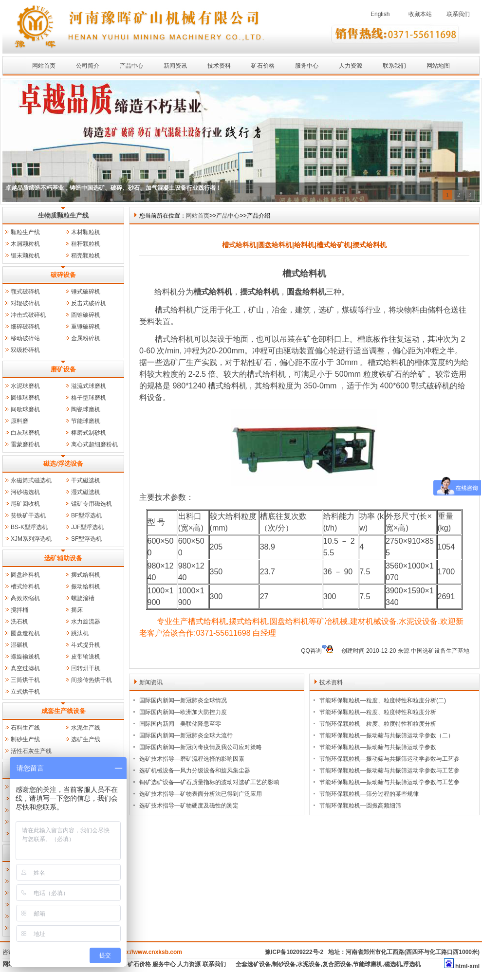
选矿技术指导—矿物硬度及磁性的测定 (189, 805)
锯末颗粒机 (25, 255)
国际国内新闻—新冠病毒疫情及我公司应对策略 (200, 747)
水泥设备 (308, 964)
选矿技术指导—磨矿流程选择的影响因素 (191, 758)
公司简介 (87, 65)
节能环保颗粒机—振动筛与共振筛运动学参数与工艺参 (389, 758)
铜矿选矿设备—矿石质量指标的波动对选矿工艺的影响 (209, 782)
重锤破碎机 (85, 326)
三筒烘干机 (25, 680)
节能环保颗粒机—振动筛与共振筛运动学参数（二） (386, 735)
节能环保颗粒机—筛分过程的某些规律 (369, 793)
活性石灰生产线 (31, 751)
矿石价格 (263, 65)
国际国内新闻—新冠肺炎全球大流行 (186, 735)
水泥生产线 (85, 727)
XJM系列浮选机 (31, 538)
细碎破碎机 (25, 326)
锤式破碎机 (85, 291)
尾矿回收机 (25, 503)
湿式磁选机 (85, 492)
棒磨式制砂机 (88, 432)
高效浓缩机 (25, 598)
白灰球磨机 (25, 432)
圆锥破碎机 (85, 315)
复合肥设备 (337, 964)
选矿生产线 (85, 739)
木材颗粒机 (85, 232)
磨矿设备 (63, 369)
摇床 (77, 609)
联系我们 (458, 14)
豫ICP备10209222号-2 (294, 952)
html (461, 966)
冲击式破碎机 (28, 315)
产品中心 (131, 65)
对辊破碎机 (25, 303)
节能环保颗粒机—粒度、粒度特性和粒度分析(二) (382, 700)
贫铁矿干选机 (28, 515)
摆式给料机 (85, 574)
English (380, 14)
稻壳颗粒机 (85, 255)
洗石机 (19, 621)
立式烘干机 (25, 691)
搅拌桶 (19, 609)
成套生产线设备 (63, 711)
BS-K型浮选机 (29, 527)
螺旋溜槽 (82, 598)
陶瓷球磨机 (85, 409)
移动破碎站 (25, 338)
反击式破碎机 (88, 303)
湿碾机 (19, 645)
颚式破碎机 (25, 291)
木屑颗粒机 (25, 243)
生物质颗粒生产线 (63, 215)
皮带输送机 (85, 656)
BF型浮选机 (86, 515)
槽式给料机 (25, 586)
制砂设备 (284, 964)
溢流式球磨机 (88, 386)
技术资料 (219, 65)
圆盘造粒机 (25, 633)
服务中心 (306, 65)
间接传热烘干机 (91, 680)
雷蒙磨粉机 (25, 444)
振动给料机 (85, 586)
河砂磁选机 (25, 492)
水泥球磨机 (25, 386)
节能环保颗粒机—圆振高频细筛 (360, 805)
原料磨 (19, 421)
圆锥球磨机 (25, 397)
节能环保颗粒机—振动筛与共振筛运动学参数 (377, 747)
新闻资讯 (175, 65)
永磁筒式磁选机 (31, 480)
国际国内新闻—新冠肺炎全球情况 (183, 700)
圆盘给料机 (25, 574)
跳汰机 (80, 633)
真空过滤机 (25, 668)
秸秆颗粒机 (85, 243)
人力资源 (350, 65)
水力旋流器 (85, 621)
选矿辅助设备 (63, 558)
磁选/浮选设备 (63, 463)
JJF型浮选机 (87, 527)
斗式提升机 (85, 645)
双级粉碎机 (25, 350)
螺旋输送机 (25, 656)
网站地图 (438, 65)
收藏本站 (420, 14)
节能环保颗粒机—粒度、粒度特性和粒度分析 (377, 712)
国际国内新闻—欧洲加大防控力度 (183, 712)
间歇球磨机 (25, 409)
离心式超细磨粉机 (94, 444)
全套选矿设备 (253, 964)
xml (474, 966)
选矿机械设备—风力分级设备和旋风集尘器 (194, 770)
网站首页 (44, 65)
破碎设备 (63, 274)
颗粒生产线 (25, 232)
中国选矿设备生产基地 (440, 650)
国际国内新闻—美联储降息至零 (180, 723)
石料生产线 (25, 727)
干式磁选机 (85, 480)
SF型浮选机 (86, 538)
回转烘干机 (85, 668)
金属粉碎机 (85, 338)
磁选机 (393, 964)
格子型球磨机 (88, 397)
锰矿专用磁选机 (91, 503)
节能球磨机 (85, 421)
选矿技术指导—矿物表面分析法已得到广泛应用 (200, 793)
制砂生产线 (25, 739)
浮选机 (412, 964)
